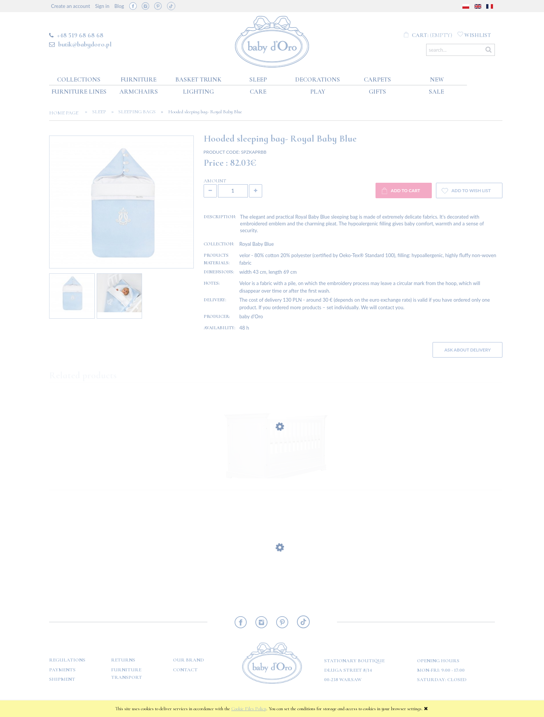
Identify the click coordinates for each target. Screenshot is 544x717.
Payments (62, 670)
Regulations (67, 660)
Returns (123, 660)
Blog (119, 6)
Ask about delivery (467, 349)
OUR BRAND (188, 660)
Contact (185, 670)
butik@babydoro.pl (84, 44)
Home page (66, 113)
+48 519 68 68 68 (80, 35)
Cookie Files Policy (248, 709)
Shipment (62, 679)
